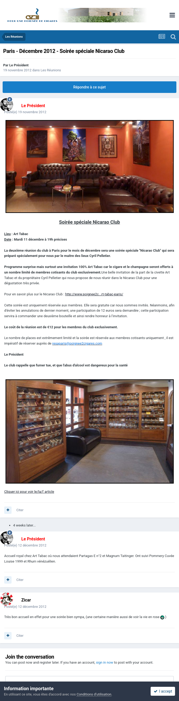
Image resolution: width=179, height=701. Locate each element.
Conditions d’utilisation (93, 694)
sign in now (104, 662)
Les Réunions (51, 70)
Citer (19, 510)
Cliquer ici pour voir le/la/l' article (29, 492)
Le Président (18, 65)
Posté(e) (25, 112)
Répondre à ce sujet (89, 87)
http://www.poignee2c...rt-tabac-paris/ (94, 294)
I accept (163, 691)
